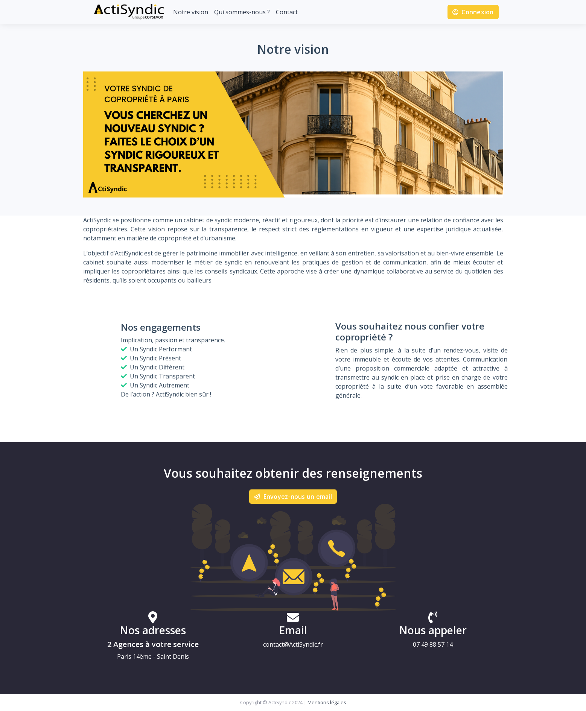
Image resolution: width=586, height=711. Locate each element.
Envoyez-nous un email (293, 496)
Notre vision (190, 12)
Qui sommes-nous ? (242, 12)
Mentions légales (326, 702)
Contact (287, 12)
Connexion (473, 12)
